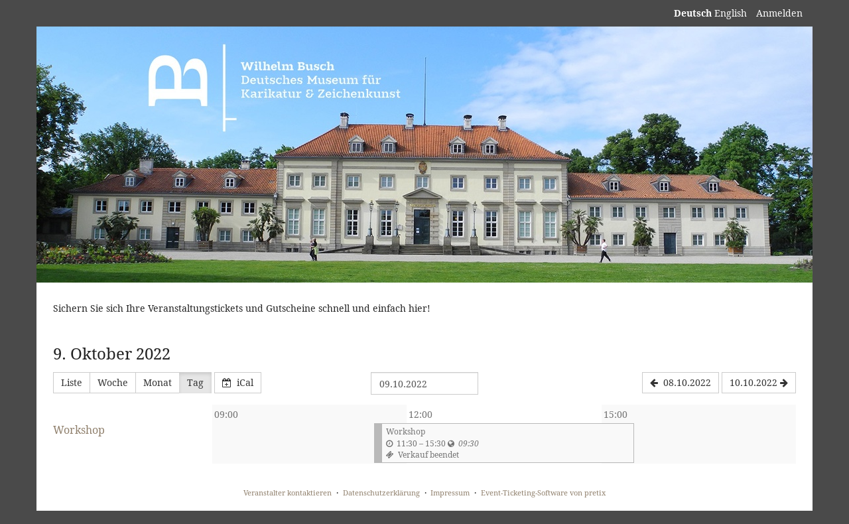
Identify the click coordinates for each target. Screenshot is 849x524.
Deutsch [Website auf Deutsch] (693, 13)
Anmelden (779, 13)
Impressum (450, 492)
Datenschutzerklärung (381, 492)
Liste (71, 382)
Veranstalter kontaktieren (287, 492)
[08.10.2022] (680, 382)
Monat (157, 382)
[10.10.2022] (759, 382)
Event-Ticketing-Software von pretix (543, 492)
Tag (195, 382)
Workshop (79, 430)
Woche (113, 382)
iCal (237, 382)
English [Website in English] (730, 13)
